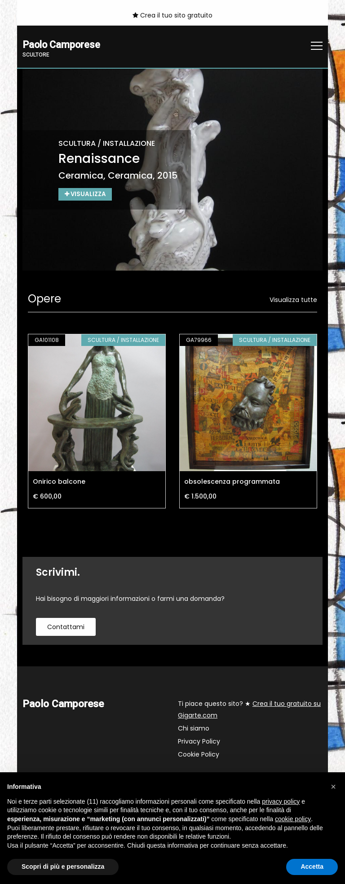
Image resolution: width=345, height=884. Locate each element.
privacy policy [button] (281, 801)
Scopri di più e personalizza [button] (63, 866)
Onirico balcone (59, 481)
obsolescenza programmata (232, 481)
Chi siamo (193, 728)
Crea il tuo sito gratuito (172, 15)
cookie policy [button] (293, 819)
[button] (333, 786)
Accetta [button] (312, 866)
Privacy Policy (199, 741)
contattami (65, 627)
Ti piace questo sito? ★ (249, 710)
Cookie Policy (198, 754)
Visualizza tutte (293, 300)
